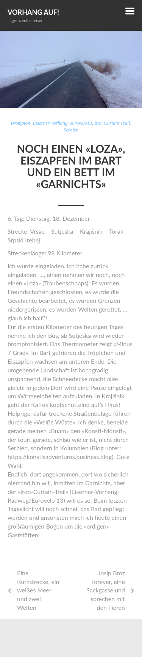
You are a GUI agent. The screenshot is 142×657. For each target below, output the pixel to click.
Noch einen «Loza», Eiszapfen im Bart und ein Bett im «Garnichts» (71, 166)
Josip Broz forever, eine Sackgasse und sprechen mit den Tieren (105, 590)
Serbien (71, 130)
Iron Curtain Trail (112, 123)
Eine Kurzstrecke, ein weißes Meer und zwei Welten (38, 590)
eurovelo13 (81, 123)
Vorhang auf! (33, 12)
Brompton (20, 123)
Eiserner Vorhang (50, 123)
